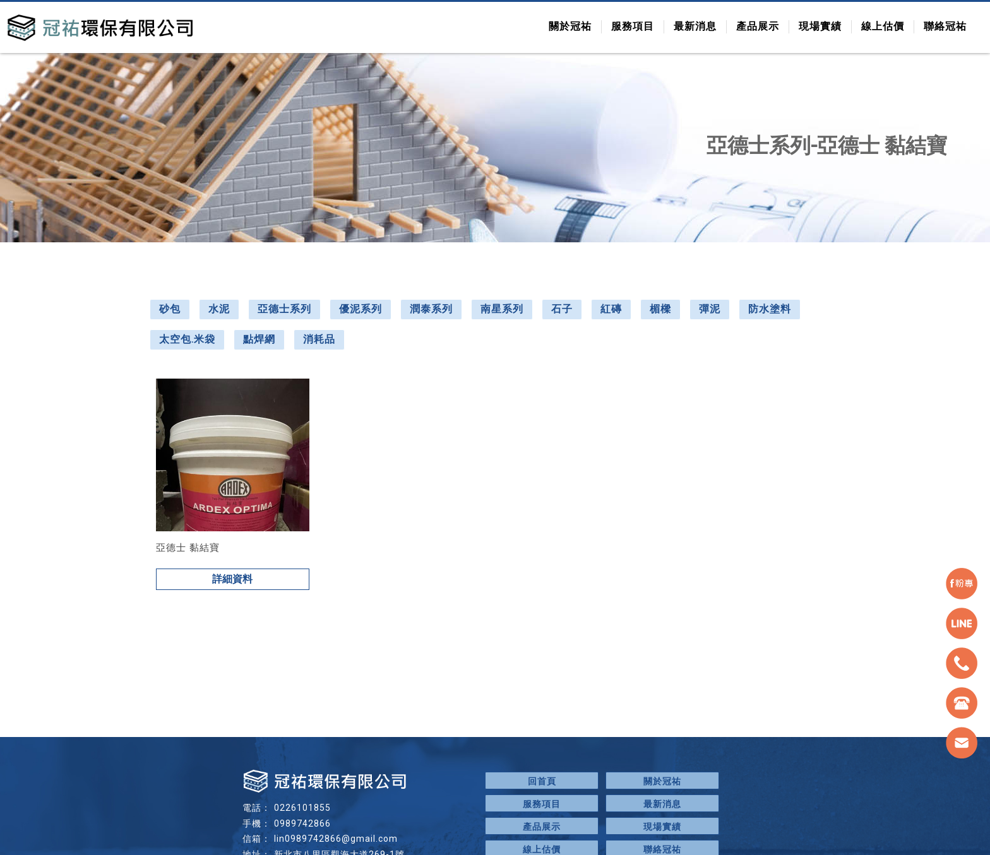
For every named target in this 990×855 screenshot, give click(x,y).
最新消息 (695, 26)
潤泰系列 (431, 309)
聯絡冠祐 (945, 26)
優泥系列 (360, 309)
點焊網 (259, 339)
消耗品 (319, 339)
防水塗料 (769, 309)
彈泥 (709, 309)
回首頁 (542, 781)
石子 (562, 309)
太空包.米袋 (187, 339)
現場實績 (820, 26)
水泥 (219, 309)
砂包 (170, 309)
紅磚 (611, 309)
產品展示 (757, 26)
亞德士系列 (284, 309)
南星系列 (501, 309)
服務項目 (632, 26)
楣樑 (660, 309)
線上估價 (882, 26)
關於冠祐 (570, 26)
